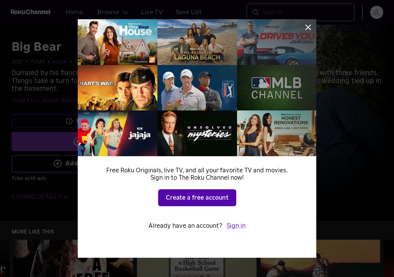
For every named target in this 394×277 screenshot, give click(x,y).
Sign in (236, 226)
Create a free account (197, 198)
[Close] (308, 27)
